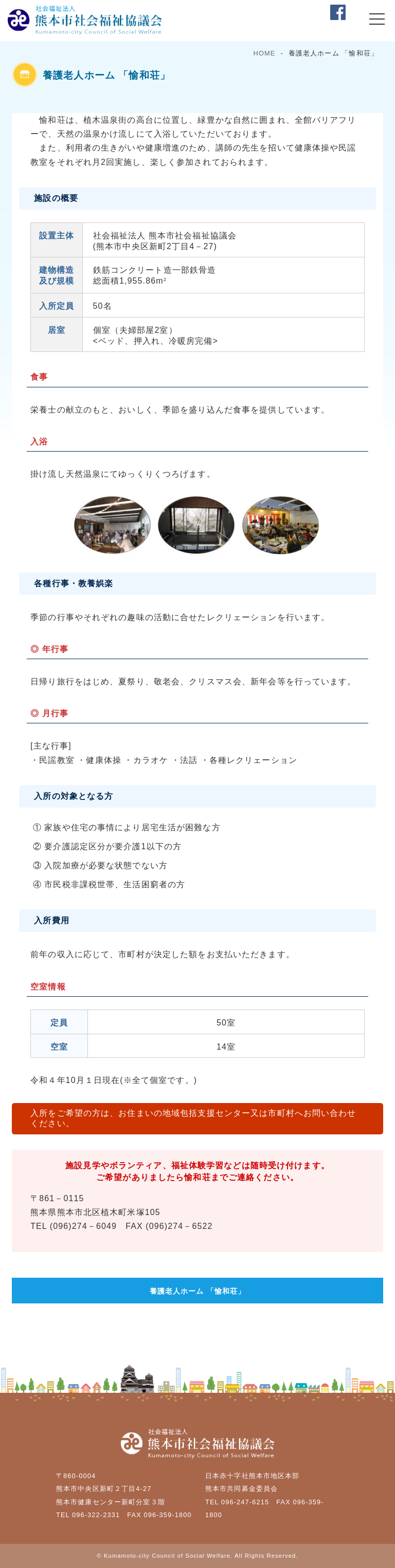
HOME (265, 53)
